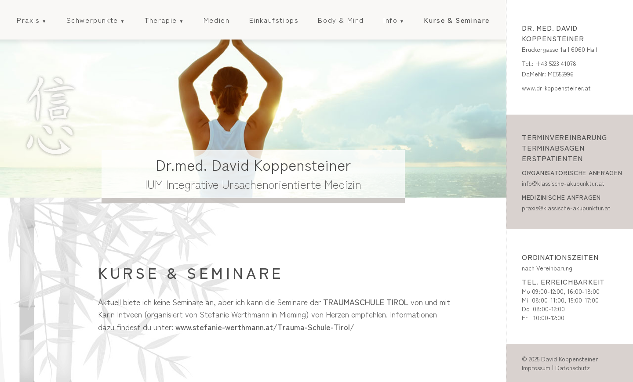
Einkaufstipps (274, 19)
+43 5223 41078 (555, 63)
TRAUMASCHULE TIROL (365, 301)
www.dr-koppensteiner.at (556, 87)
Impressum (536, 367)
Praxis (28, 19)
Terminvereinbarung (564, 137)
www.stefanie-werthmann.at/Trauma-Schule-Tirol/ (264, 326)
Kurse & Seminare (457, 19)
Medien (217, 19)
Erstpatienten (552, 158)
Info (390, 19)
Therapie (161, 19)
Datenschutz (572, 367)
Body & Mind (341, 19)
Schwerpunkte (92, 19)
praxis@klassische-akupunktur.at (566, 207)
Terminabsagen (553, 147)
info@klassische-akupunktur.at (563, 183)
